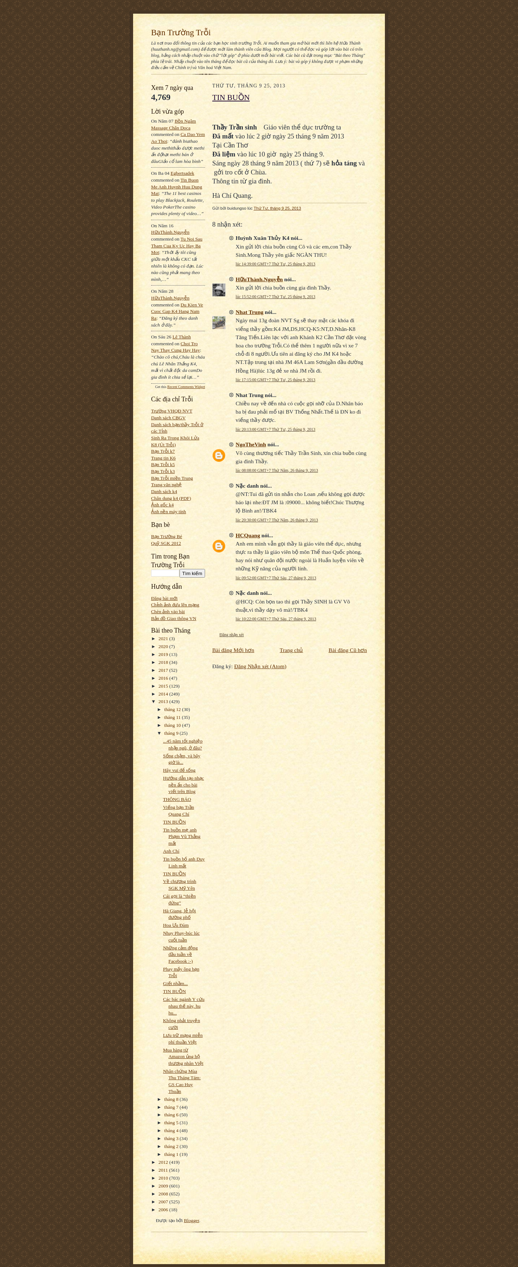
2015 (164, 686)
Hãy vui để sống (179, 770)
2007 (164, 1201)
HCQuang (248, 535)
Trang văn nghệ (166, 484)
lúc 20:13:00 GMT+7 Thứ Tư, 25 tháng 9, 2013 (275, 429)
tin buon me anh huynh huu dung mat (176, 186)
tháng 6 (172, 1114)
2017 (164, 670)
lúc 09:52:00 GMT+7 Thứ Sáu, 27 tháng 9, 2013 (276, 578)
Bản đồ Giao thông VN (173, 618)
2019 (164, 654)
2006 (164, 1209)
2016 (164, 678)
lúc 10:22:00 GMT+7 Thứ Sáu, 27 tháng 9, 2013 (276, 619)
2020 (164, 646)
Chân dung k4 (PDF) (171, 498)
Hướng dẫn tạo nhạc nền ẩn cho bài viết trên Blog (183, 784)
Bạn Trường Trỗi (181, 32)
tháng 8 (172, 1099)
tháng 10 (173, 725)
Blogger (191, 1220)
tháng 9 (172, 733)
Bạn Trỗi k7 (163, 451)
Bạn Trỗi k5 (163, 464)
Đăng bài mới (164, 598)
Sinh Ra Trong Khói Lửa (175, 438)
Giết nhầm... (175, 983)
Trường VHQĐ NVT (171, 411)
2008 (164, 1194)
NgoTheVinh (251, 444)
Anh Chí (171, 851)
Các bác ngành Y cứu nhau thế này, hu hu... (183, 1006)
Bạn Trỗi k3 (163, 471)
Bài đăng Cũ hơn (347, 650)
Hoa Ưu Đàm (175, 925)
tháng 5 (172, 1122)
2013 (164, 701)
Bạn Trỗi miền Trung (172, 478)
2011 (164, 1170)
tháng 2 (172, 1146)
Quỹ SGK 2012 (166, 543)
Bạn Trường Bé (166, 536)
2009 (164, 1186)
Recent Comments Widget (186, 387)
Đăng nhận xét (231, 635)
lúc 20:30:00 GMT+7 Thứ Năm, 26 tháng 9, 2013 (277, 520)
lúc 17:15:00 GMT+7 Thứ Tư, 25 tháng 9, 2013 (275, 380)
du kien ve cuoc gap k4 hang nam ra (177, 311)
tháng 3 (172, 1138)
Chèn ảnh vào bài (168, 611)
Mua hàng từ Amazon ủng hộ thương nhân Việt (183, 1056)
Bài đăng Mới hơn (233, 650)
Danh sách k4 (164, 491)
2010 (164, 1178)
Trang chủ (291, 650)
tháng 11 (173, 717)
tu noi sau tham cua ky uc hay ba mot (177, 245)
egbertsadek (182, 173)
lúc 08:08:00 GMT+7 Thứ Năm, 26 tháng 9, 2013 (277, 470)
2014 (164, 694)
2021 (164, 638)
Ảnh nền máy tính (168, 511)
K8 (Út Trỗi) (163, 444)
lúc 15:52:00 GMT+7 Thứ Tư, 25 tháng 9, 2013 (275, 297)
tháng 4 (172, 1130)
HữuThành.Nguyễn (170, 232)
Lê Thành (181, 336)
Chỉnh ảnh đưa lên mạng (175, 604)
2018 (164, 662)
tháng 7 (172, 1107)
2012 (164, 1162)
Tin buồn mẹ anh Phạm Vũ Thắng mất (181, 836)
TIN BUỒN (174, 822)
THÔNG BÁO (177, 799)
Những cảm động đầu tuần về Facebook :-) (180, 954)
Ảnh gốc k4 (162, 504)
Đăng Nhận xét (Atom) (260, 666)
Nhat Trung (249, 312)
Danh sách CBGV (168, 417)
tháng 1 (172, 1154)
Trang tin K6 (163, 458)
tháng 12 (173, 709)
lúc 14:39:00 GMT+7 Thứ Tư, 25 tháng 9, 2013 (275, 264)
